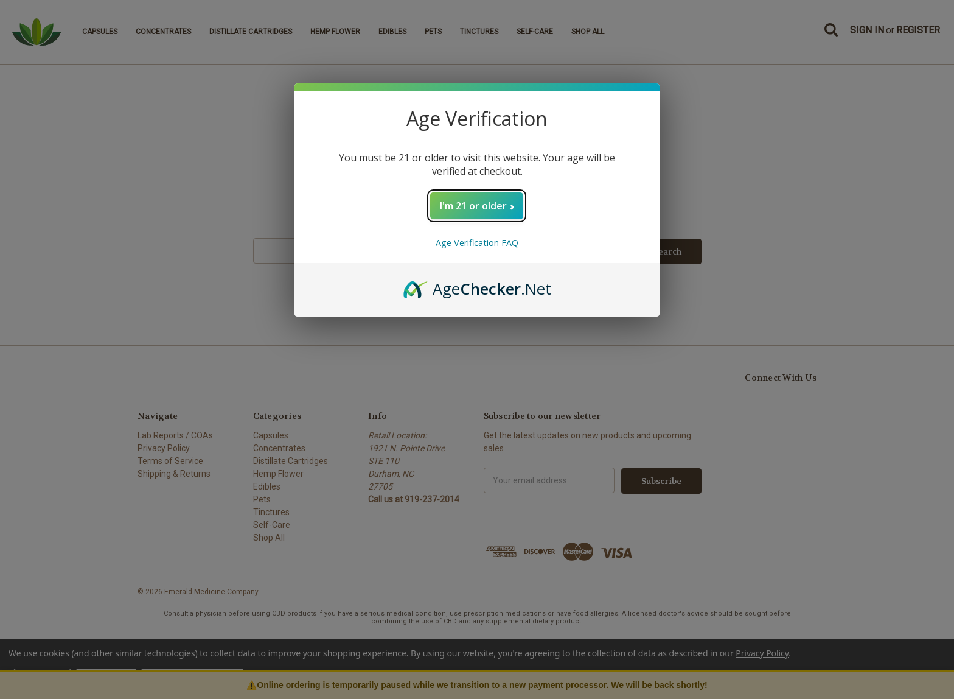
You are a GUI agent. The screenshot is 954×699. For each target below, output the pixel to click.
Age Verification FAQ (477, 242)
